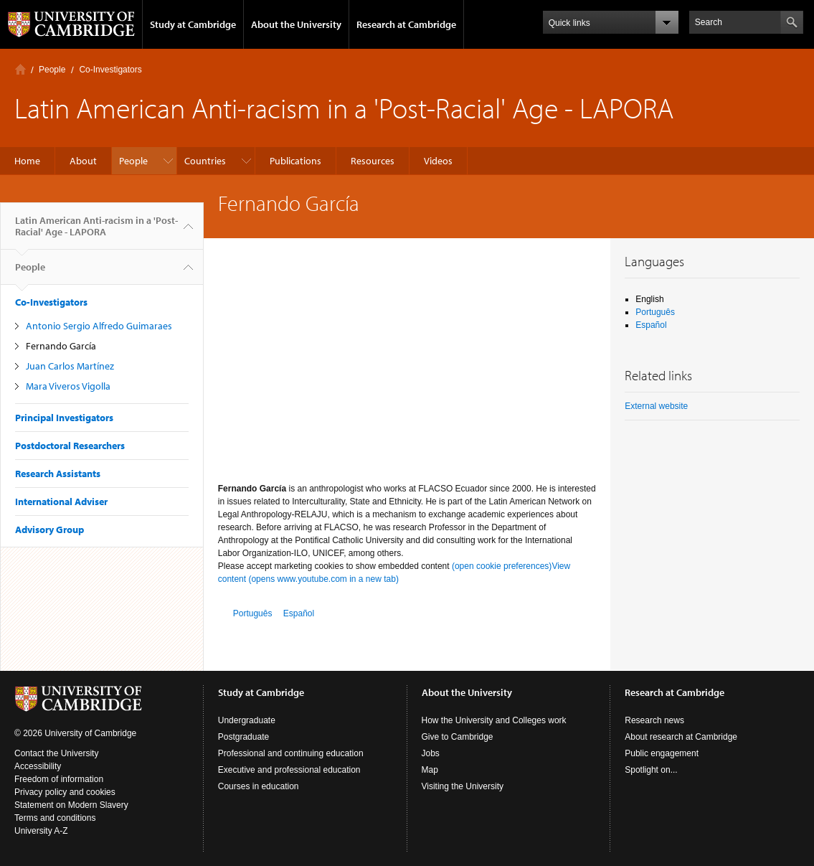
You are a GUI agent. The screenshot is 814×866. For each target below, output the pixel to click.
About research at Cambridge (681, 737)
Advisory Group (49, 529)
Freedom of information (58, 779)
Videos (438, 160)
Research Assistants (57, 473)
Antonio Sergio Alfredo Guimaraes (99, 325)
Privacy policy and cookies (64, 792)
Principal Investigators (64, 417)
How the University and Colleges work (494, 720)
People (52, 70)
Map (430, 770)
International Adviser (61, 501)
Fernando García (61, 345)
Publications (295, 160)
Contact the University (56, 753)
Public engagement (662, 753)
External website (656, 406)
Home (20, 69)
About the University (296, 24)
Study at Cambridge (193, 24)
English (649, 299)
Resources (372, 160)
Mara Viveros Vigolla (68, 386)
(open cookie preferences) (502, 566)
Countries (205, 160)
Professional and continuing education (291, 753)
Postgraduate (243, 737)
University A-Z (41, 831)
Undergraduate (246, 720)
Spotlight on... (651, 770)
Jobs (431, 753)
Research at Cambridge (406, 24)
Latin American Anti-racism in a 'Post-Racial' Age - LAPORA (96, 232)
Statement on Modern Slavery (71, 805)
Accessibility (37, 766)
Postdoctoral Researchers (70, 445)
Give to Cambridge (457, 737)
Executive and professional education (289, 770)
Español (298, 613)
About (83, 160)
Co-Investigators (110, 70)
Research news (654, 720)
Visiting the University (463, 786)
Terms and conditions (54, 818)
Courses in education (258, 786)
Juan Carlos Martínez (70, 365)
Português (253, 613)
